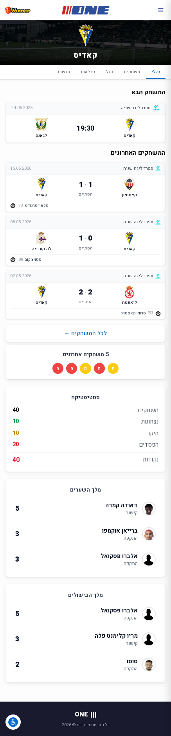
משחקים (132, 72)
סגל (109, 72)
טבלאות (88, 72)
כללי (156, 74)
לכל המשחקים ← (85, 333)
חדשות (64, 72)
